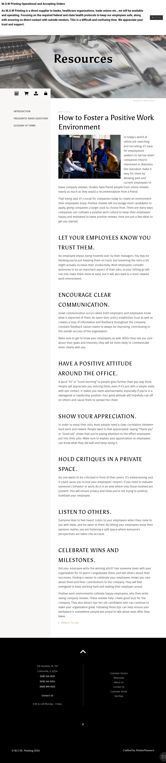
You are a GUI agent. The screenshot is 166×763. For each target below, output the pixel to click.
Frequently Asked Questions (31, 118)
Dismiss (156, 18)
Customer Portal (118, 691)
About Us (118, 682)
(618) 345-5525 (47, 676)
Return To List (69, 622)
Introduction (22, 111)
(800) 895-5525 (47, 686)
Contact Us (47, 695)
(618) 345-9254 (47, 681)
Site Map (118, 696)
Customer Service (119, 673)
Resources (137, 101)
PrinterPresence (145, 750)
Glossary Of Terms (25, 125)
